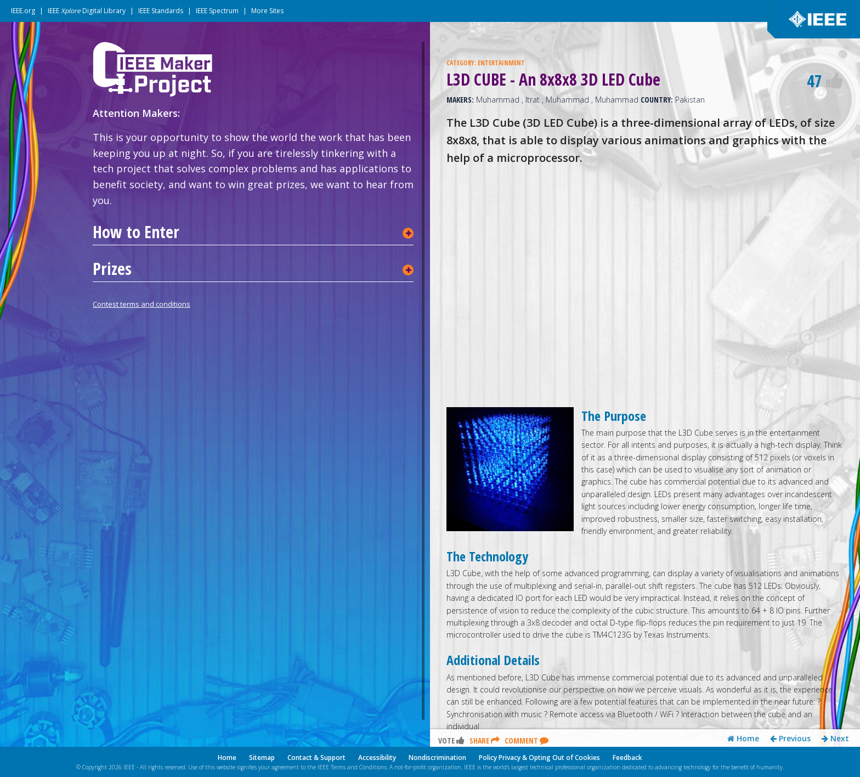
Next (835, 738)
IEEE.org (23, 10)
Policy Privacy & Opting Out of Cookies (539, 757)
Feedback (627, 757)
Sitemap (262, 757)
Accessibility (377, 757)
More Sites (267, 10)
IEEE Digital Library (87, 10)
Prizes (112, 269)
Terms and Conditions (359, 767)
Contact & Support (316, 757)
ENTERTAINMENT (501, 62)
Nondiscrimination (437, 757)
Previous (790, 738)
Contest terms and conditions (141, 304)
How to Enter (136, 232)
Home (743, 738)
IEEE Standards (160, 10)
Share (484, 740)
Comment (526, 740)
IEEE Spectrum (217, 10)
